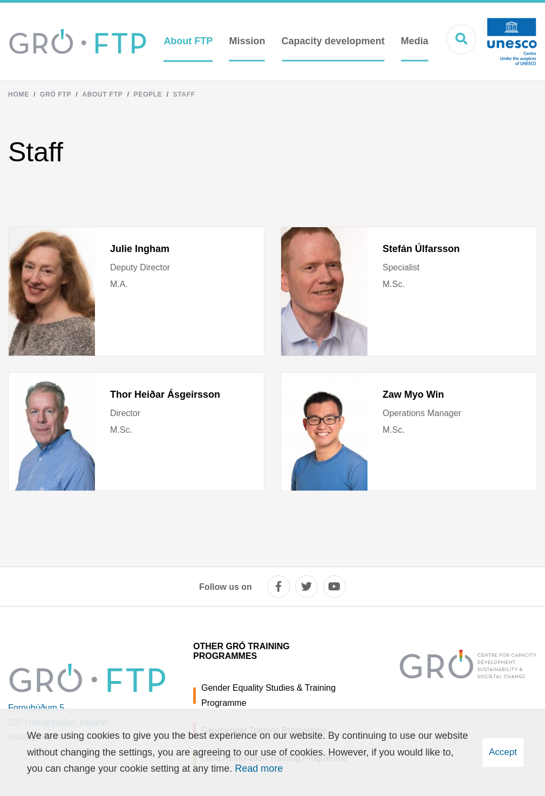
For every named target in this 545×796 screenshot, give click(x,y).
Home (18, 94)
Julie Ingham (139, 248)
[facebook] (278, 586)
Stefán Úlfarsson (421, 248)
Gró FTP (55, 94)
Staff (184, 94)
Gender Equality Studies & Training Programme (268, 695)
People (147, 94)
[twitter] (306, 586)
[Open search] (461, 39)
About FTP (102, 94)
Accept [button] (503, 752)
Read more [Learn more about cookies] (259, 768)
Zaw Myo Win (413, 394)
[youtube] (334, 586)
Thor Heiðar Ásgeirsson (165, 394)
